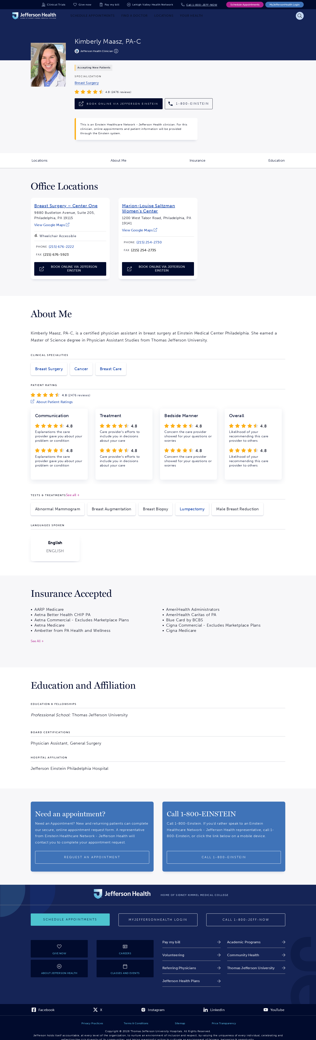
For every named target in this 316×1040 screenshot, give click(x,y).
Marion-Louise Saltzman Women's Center (148, 208)
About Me (134, 163)
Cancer (81, 368)
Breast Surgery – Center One (66, 205)
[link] (87, 83)
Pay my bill (112, 4)
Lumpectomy (192, 509)
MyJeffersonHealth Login (284, 4)
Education (292, 163)
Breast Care (111, 368)
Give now (85, 4)
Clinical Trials (56, 4)
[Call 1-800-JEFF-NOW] (245, 919)
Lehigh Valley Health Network (152, 4)
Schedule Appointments (244, 4)
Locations (55, 163)
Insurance (213, 163)
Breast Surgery (49, 368)
